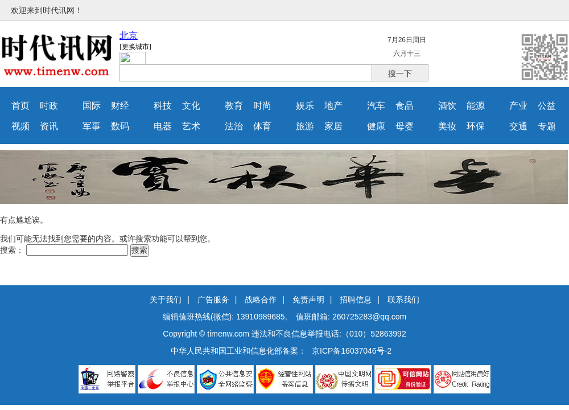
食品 (404, 105)
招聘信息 (356, 299)
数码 (120, 126)
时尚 (262, 105)
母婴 (404, 126)
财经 (120, 105)
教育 (234, 105)
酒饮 (447, 105)
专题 (547, 126)
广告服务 (213, 299)
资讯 (49, 126)
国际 (92, 105)
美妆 (447, 126)
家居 (333, 126)
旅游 (305, 126)
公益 (547, 105)
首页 (20, 105)
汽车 (376, 105)
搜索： (12, 250)
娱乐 (305, 105)
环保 (476, 126)
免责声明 (308, 299)
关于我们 (166, 299)
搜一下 (400, 73)
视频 (20, 126)
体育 (262, 126)
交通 (518, 126)
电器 (163, 126)
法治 (234, 126)
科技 (163, 105)
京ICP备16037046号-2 (351, 350)
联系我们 (403, 299)
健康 (376, 126)
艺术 (191, 126)
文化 (191, 105)
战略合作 (261, 299)
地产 (333, 105)
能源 (476, 105)
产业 (518, 105)
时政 (49, 105)
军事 (92, 126)
